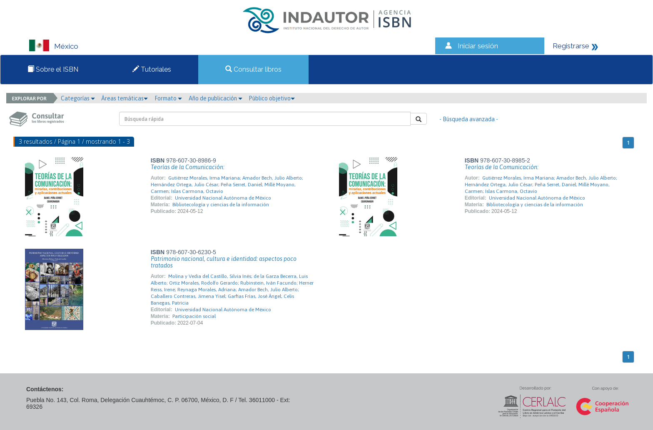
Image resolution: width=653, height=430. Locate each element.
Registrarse (571, 46)
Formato (168, 98)
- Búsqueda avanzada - (468, 119)
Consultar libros (253, 69)
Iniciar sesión (478, 46)
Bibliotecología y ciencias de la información (220, 205)
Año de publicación (215, 98)
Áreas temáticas (124, 98)
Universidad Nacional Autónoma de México (223, 198)
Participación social (194, 316)
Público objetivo (272, 98)
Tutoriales (151, 69)
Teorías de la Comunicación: (187, 167)
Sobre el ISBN (52, 69)
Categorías (78, 98)
